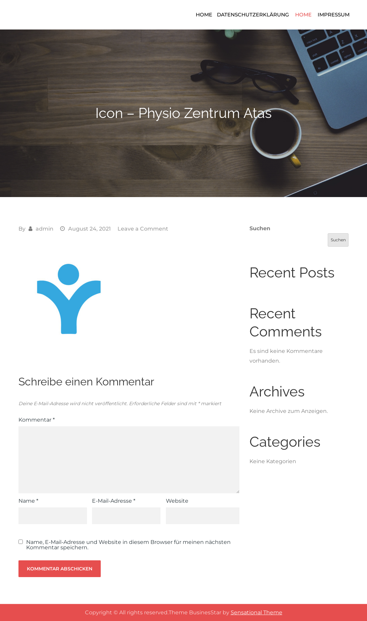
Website (177, 501)
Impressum (334, 14)
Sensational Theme (256, 612)
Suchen (259, 228)
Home (204, 14)
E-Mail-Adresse (113, 501)
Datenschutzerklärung (253, 14)
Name (28, 501)
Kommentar (36, 420)
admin (44, 229)
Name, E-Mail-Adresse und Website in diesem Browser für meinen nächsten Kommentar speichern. (128, 545)
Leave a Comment (143, 229)
